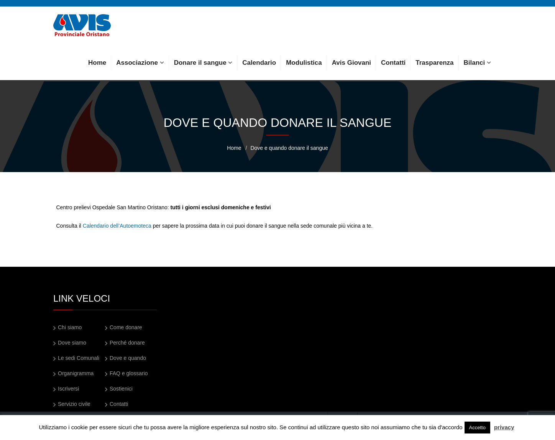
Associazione (140, 62)
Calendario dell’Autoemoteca (117, 226)
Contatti (393, 62)
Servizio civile (74, 404)
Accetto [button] (477, 427)
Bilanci (477, 62)
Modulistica (304, 62)
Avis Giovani (351, 62)
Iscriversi (68, 389)
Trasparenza (434, 62)
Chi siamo (70, 327)
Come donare (126, 327)
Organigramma (76, 373)
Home (97, 62)
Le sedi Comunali (78, 358)
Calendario (259, 62)
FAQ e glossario (129, 373)
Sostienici (121, 389)
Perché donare (127, 343)
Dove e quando (128, 358)
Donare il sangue (203, 62)
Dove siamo (72, 343)
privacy (504, 427)
